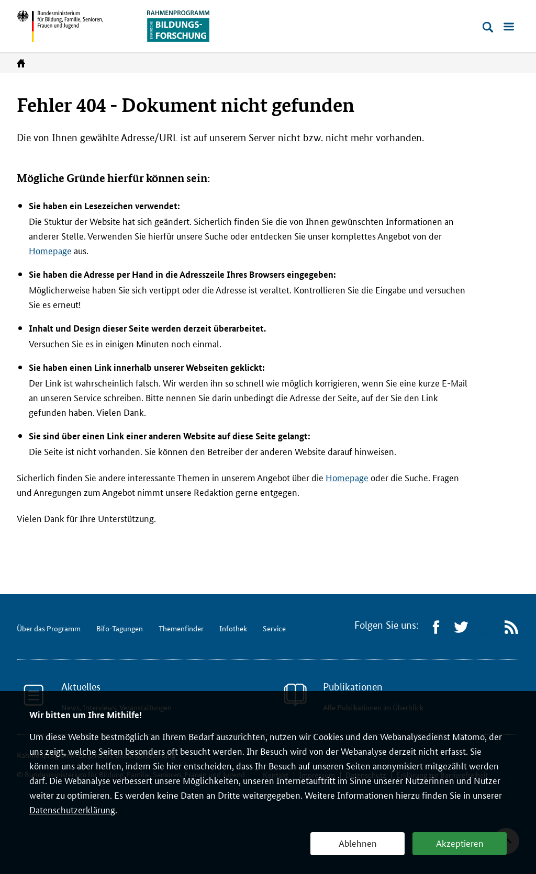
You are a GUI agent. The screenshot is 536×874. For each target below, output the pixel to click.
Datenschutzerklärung (72, 809)
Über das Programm (49, 628)
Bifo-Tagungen (119, 628)
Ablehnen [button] (358, 842)
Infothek (233, 628)
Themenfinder (181, 628)
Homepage (50, 250)
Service (274, 628)
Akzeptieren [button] (460, 842)
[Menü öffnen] (508, 27)
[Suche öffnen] (487, 27)
